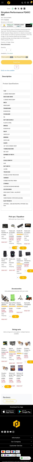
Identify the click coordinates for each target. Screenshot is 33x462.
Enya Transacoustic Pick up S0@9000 (28, 260)
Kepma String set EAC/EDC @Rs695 (11, 349)
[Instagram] (13, 432)
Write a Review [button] (10, 401)
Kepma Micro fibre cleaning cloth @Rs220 (12, 303)
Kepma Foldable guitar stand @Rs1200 (20, 303)
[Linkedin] (5, 432)
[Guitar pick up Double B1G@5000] (12, 225)
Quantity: (3, 47)
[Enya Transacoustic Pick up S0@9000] (28, 253)
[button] (28, 3)
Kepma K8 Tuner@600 (27, 303)
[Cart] (15, 247)
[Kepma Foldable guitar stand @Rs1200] (20, 297)
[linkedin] (24, 8)
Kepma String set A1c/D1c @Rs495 (4, 349)
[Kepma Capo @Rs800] (5, 297)
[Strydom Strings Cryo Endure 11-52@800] (28, 343)
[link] (22, 3)
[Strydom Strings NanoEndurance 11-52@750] (5, 368)
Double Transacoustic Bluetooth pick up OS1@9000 (20, 260)
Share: (8, 8)
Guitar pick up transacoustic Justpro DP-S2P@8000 (12, 260)
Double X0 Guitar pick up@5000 (20, 231)
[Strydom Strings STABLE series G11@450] (20, 343)
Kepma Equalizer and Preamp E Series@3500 (5, 231)
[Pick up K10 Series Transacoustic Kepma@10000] (5, 253)
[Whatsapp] (12, 8)
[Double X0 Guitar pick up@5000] (20, 225)
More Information (5, 44)
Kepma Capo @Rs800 (5, 303)
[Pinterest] (8, 432)
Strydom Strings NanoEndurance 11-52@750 (5, 374)
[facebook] (15, 8)
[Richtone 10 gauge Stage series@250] (20, 368)
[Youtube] (10, 432)
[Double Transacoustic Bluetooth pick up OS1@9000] (20, 253)
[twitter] (18, 8)
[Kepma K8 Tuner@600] (28, 297)
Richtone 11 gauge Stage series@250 (12, 374)
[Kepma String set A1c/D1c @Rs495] (5, 343)
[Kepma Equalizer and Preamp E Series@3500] (5, 225)
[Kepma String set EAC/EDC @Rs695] (12, 343)
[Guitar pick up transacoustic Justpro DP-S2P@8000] (12, 253)
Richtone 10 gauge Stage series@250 (20, 374)
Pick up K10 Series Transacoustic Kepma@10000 (5, 260)
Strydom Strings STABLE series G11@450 (19, 349)
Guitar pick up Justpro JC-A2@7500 (27, 231)
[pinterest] (21, 8)
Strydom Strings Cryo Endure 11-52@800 (27, 349)
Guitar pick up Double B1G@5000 (12, 231)
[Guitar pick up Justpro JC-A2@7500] (28, 225)
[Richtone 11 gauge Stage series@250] (12, 368)
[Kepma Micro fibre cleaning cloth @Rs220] (12, 297)
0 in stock (10, 53)
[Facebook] (2, 432)
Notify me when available (7, 70)
